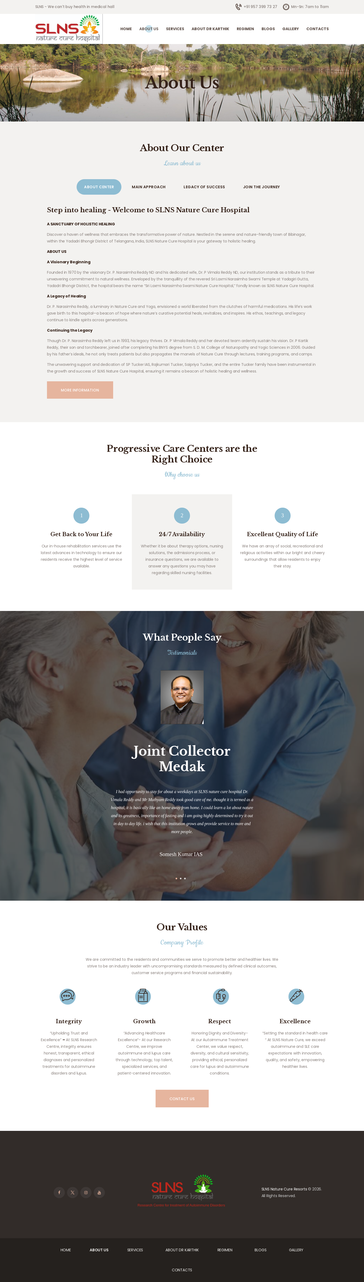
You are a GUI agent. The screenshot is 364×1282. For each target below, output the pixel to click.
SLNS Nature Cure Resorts (284, 1189)
